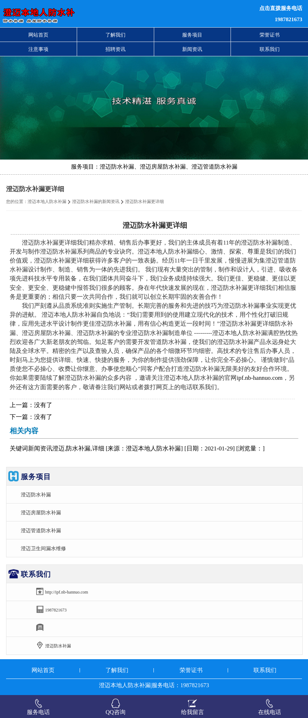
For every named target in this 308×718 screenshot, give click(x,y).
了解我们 (115, 35)
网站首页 (38, 35)
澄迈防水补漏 (36, 494)
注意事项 (38, 49)
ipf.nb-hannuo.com (260, 377)
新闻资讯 (192, 49)
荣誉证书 (270, 35)
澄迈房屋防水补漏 (41, 512)
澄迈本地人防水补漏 (47, 201)
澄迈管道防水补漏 (41, 530)
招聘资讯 (115, 49)
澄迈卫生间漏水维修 (43, 548)
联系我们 (270, 49)
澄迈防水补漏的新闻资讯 (95, 201)
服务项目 (192, 35)
